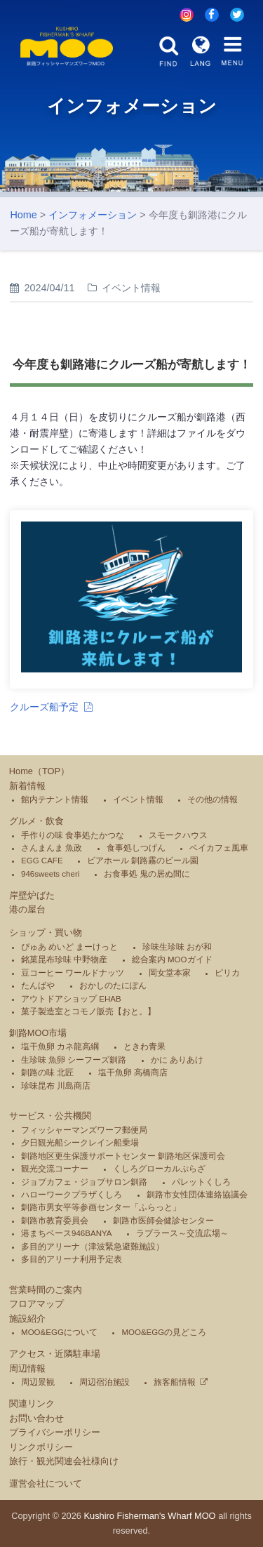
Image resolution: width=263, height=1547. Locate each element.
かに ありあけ (177, 1060)
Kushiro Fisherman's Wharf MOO (150, 1516)
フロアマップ (36, 1304)
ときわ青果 (144, 1046)
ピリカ (227, 973)
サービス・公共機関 (50, 1115)
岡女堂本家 (170, 973)
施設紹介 (27, 1318)
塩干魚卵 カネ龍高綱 (60, 1046)
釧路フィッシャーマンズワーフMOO (67, 46)
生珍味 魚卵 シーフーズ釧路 (73, 1060)
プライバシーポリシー (54, 1432)
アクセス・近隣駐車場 (54, 1353)
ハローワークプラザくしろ (71, 1194)
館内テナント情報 (54, 799)
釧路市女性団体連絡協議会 (197, 1194)
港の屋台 (27, 909)
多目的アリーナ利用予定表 (71, 1259)
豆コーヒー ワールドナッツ (72, 973)
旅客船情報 (175, 1382)
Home (23, 214)
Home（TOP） (39, 771)
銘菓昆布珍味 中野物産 (64, 959)
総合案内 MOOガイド (172, 959)
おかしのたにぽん (113, 985)
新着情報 (27, 786)
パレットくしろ (201, 1182)
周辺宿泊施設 (104, 1382)
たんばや (38, 985)
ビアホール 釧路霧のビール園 (142, 860)
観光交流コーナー (54, 1168)
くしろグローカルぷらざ (159, 1168)
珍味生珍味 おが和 (177, 947)
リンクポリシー (41, 1447)
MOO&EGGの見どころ (163, 1332)
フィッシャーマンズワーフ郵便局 (84, 1130)
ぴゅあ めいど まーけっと (69, 947)
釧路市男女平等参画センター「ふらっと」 (101, 1207)
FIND (169, 51)
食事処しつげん (136, 848)
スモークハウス (178, 835)
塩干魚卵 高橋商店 (133, 1072)
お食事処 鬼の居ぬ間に (147, 874)
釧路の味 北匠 (47, 1072)
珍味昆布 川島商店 (55, 1086)
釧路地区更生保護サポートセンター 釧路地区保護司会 (123, 1156)
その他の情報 (212, 799)
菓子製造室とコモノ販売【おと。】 (88, 1011)
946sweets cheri (50, 874)
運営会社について (45, 1483)
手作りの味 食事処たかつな (72, 835)
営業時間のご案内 (45, 1289)
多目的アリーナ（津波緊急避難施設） (92, 1246)
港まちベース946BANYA (66, 1233)
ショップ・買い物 (45, 932)
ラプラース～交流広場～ (182, 1233)
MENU (232, 51)
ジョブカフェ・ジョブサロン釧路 (84, 1182)
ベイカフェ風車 (218, 848)
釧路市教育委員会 (54, 1220)
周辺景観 (38, 1382)
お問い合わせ (36, 1418)
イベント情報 (138, 799)
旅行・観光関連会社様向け (64, 1461)
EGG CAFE (42, 860)
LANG (200, 51)
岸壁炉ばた (32, 895)
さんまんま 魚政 (51, 848)
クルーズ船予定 (44, 706)
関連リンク (32, 1403)
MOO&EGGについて (59, 1332)
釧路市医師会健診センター (163, 1220)
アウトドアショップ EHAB (71, 999)
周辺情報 (27, 1368)
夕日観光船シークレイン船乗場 (80, 1142)
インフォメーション (92, 214)
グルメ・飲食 (36, 821)
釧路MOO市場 (38, 1033)
